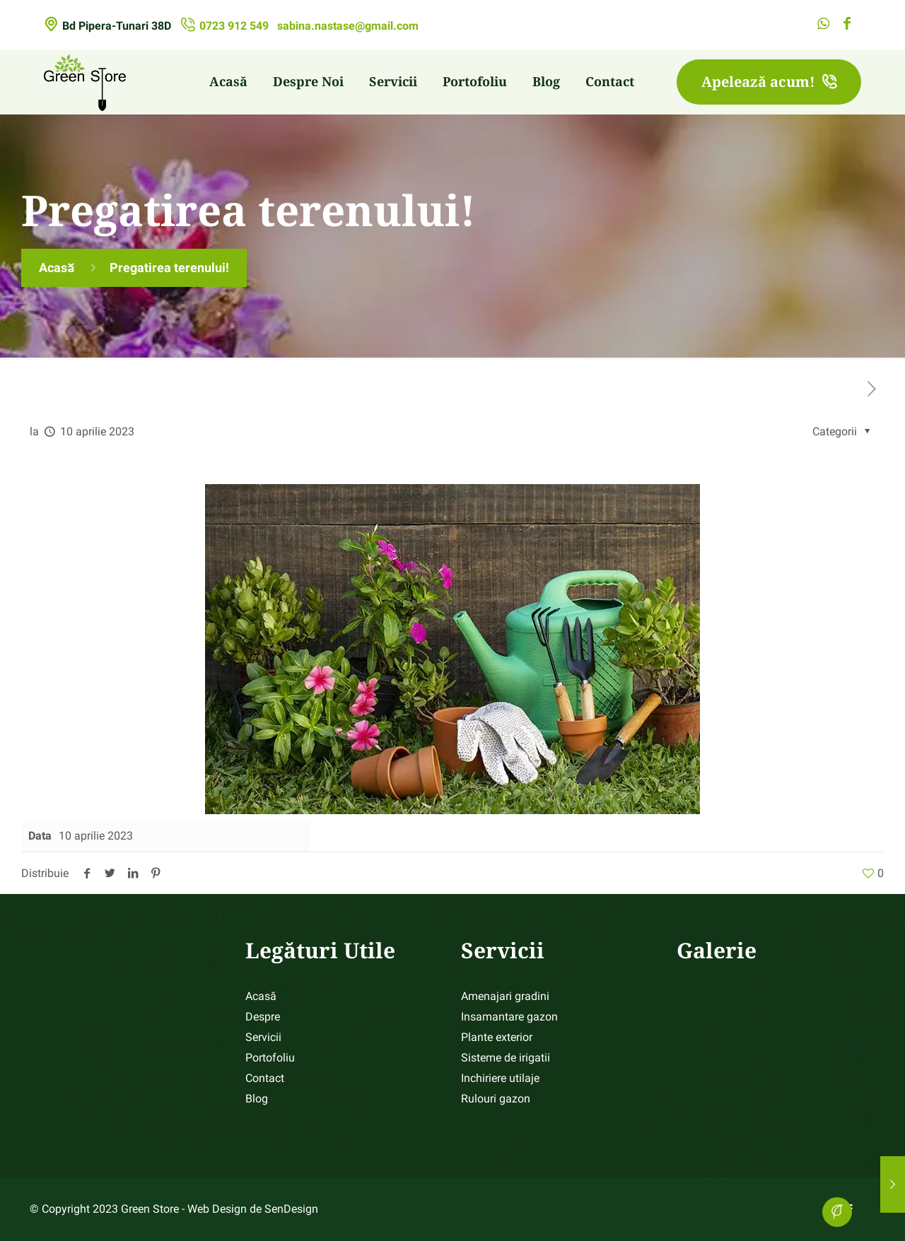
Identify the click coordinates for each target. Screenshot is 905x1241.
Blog (256, 1098)
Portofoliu (270, 1057)
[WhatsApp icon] (823, 24)
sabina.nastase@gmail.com (348, 26)
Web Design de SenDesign (252, 1209)
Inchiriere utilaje (500, 1078)
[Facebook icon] (847, 24)
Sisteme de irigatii (505, 1057)
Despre (262, 1016)
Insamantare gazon (509, 1016)
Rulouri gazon (495, 1098)
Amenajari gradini (505, 996)
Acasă (57, 267)
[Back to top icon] (837, 1212)
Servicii (263, 1037)
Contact (264, 1078)
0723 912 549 (234, 26)
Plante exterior (496, 1037)
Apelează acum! (768, 81)
